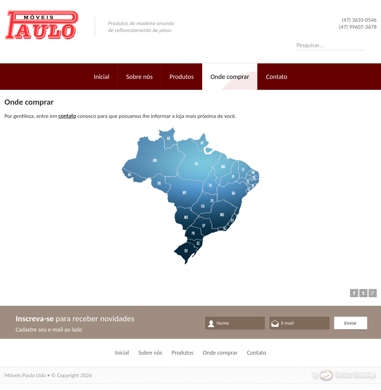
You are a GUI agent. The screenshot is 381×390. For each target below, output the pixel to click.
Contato (276, 77)
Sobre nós (139, 77)
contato (67, 116)
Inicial (101, 77)
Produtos (182, 77)
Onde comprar (229, 77)
